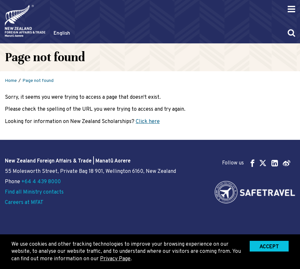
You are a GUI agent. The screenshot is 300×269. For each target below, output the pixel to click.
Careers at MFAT (24, 202)
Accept (269, 247)
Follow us (256, 163)
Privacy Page (115, 259)
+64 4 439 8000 (41, 182)
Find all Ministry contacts (34, 192)
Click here (148, 121)
